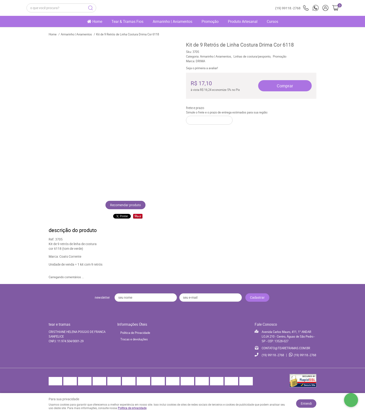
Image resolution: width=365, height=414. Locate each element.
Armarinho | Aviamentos (172, 21)
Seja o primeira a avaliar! (202, 68)
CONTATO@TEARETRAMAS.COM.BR (286, 348)
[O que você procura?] (90, 7)
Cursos (272, 21)
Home (97, 21)
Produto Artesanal (242, 21)
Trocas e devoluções (134, 339)
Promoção (210, 21)
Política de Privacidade (135, 333)
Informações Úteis (132, 324)
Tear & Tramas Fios (127, 21)
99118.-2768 (292, 8)
